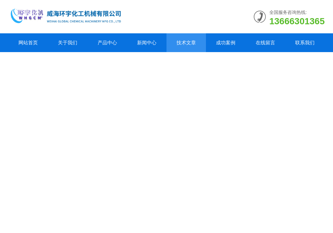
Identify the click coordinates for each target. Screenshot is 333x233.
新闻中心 (146, 42)
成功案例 (225, 42)
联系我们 (305, 42)
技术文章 (186, 42)
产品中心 (107, 42)
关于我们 (67, 42)
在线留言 (265, 42)
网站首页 (28, 42)
